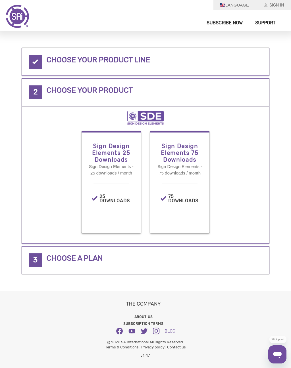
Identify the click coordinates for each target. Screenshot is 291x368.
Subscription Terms (143, 324)
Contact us (176, 347)
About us (143, 317)
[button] (145, 61)
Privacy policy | (154, 347)
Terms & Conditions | (123, 347)
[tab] (145, 62)
